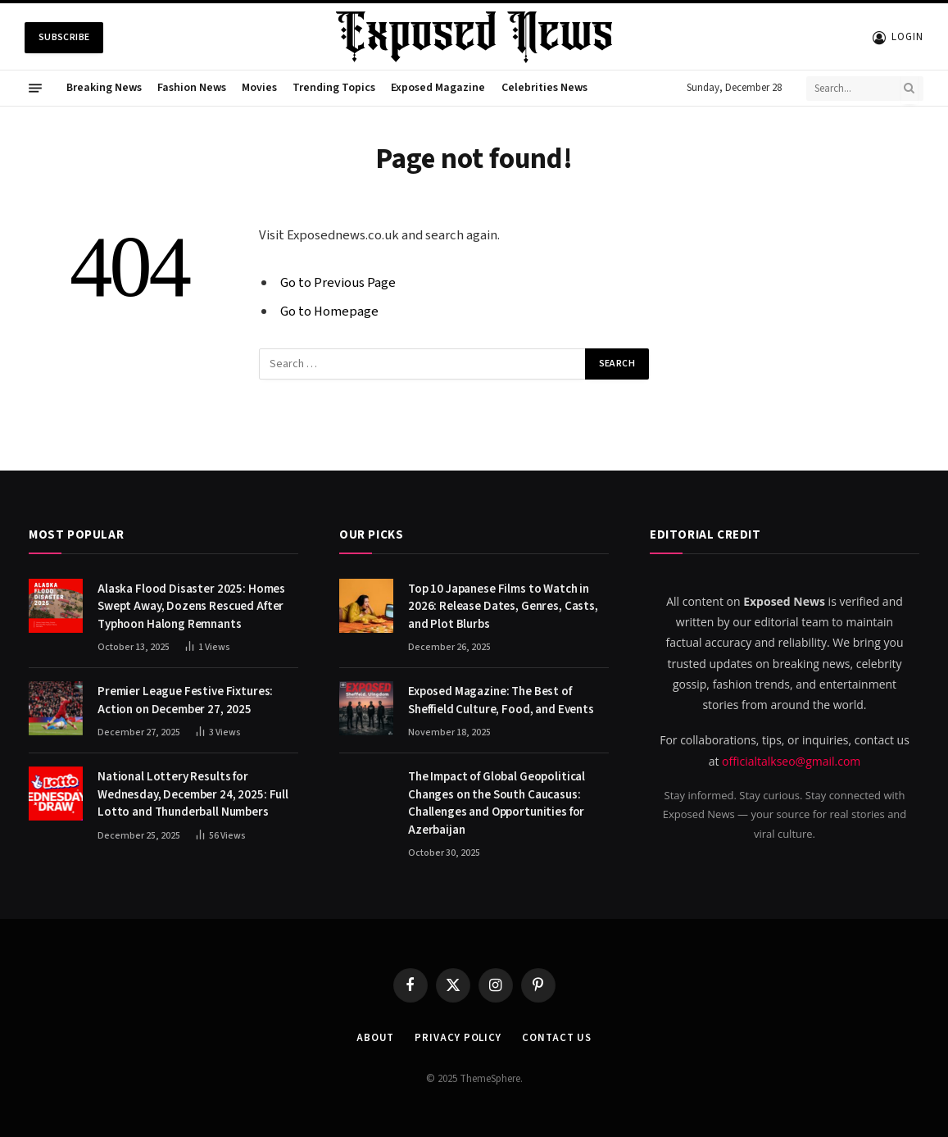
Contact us (557, 1037)
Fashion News (191, 88)
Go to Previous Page (338, 283)
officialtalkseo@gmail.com (791, 761)
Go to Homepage (329, 311)
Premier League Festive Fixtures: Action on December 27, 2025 (185, 700)
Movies (259, 88)
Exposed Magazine (438, 88)
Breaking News (104, 88)
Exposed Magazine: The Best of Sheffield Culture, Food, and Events (501, 700)
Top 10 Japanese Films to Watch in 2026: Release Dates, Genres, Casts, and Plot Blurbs (503, 606)
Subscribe (64, 37)
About (375, 1037)
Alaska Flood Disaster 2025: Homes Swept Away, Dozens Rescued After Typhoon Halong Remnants (191, 606)
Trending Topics (334, 88)
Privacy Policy (458, 1037)
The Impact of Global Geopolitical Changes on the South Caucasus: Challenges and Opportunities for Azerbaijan (496, 803)
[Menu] (35, 88)
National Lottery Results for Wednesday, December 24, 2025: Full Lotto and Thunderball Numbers (193, 794)
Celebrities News (544, 88)
